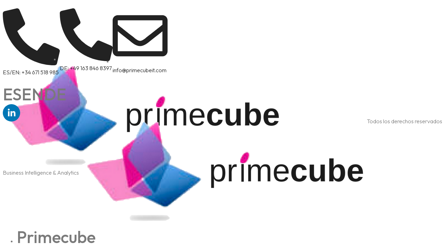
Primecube (56, 236)
